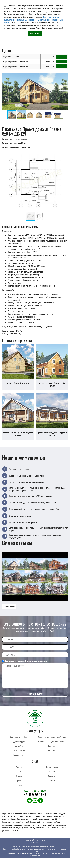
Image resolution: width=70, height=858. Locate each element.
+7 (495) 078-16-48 (35, 794)
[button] (65, 75)
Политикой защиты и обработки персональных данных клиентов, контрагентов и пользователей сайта (33, 19)
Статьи (52, 780)
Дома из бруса (19, 741)
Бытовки (51, 750)
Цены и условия (52, 767)
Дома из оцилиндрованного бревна (52, 736)
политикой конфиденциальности (31, 661)
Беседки (51, 745)
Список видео (9, 606)
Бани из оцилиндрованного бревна (51, 741)
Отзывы (19, 776)
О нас (19, 771)
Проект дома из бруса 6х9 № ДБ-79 (52, 384)
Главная (19, 767)
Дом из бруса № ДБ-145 (18, 383)
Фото (19, 780)
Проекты (51, 776)
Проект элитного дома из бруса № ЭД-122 (18, 434)
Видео (19, 785)
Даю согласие (35, 33)
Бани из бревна (19, 754)
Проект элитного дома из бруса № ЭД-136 (52, 434)
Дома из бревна (19, 750)
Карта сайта (35, 842)
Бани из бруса (18, 745)
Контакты (52, 771)
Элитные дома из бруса (19, 736)
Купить (61, 56)
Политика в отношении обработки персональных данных (35, 847)
